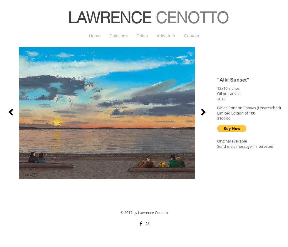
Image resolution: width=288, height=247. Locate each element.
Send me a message (234, 146)
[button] (231, 128)
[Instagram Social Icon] (147, 223)
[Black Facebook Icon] (141, 223)
